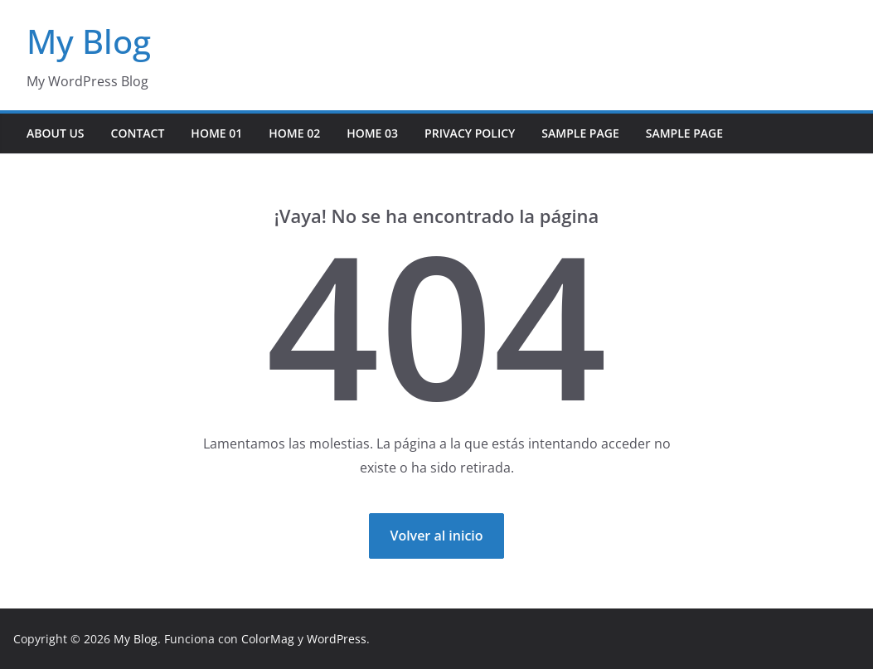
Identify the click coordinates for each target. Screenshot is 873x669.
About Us (56, 133)
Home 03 (372, 133)
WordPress (336, 639)
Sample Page (579, 133)
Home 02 (294, 133)
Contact (138, 133)
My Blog (89, 41)
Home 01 (216, 133)
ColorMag (267, 639)
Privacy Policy (469, 133)
